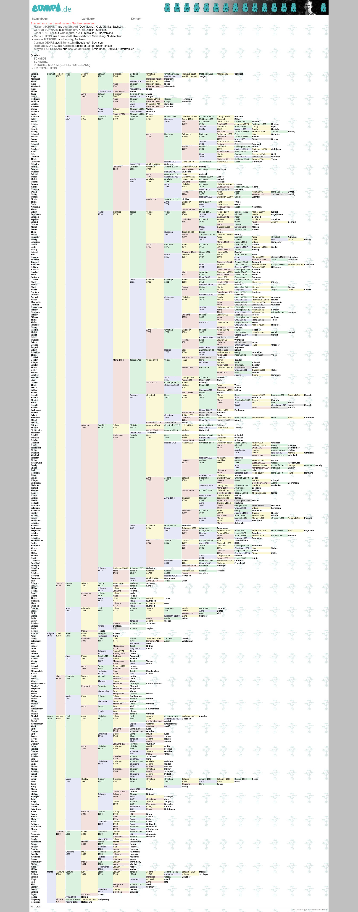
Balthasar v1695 (224, 134)
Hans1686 (166, 396)
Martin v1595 (240, 443)
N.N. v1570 (239, 139)
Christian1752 (134, 85)
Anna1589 (219, 303)
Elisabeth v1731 (153, 86)
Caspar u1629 (206, 540)
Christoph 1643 (206, 443)
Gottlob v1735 (153, 164)
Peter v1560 (257, 159)
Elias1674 (184, 351)
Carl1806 (100, 609)
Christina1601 (221, 552)
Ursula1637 (202, 353)
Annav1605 (220, 536)
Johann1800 (116, 802)
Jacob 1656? (188, 232)
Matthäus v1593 (224, 561)
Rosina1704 (185, 193)
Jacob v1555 (240, 297)
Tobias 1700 (152, 360)
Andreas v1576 (241, 124)
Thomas (275, 131)
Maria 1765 (151, 199)
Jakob (132, 671)
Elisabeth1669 (186, 511)
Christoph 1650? (224, 197)
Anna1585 (237, 466)
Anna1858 (83, 95)
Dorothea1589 (221, 137)
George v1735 (153, 99)
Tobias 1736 (135, 360)
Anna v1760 (135, 96)
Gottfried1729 (150, 281)
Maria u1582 (223, 242)
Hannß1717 (149, 117)
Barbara (117, 656)
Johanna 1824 (104, 91)
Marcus (274, 448)
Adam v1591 (223, 330)
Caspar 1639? (206, 177)
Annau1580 (237, 403)
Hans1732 (148, 436)
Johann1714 (149, 609)
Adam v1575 (258, 535)
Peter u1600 (223, 533)
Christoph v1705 (189, 167)
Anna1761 (115, 818)
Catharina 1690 (171, 385)
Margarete (239, 290)
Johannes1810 (102, 833)
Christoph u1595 (224, 272)
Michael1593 (238, 446)
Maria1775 (201, 205)
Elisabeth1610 (221, 471)
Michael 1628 (205, 413)
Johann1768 (116, 823)
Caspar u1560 (241, 262)
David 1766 (135, 729)
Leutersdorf (70, 26)
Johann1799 (116, 117)
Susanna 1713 (171, 177)
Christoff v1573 (241, 478)
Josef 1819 (103, 656)
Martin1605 (220, 155)
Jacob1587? (220, 298)
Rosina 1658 (188, 413)
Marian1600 (220, 401)
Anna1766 (132, 526)
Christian (203, 169)
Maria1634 (201, 155)
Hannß (149, 598)
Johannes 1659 (189, 528)
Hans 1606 (222, 277)
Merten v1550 (277, 455)
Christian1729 (150, 526)
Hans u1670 (187, 443)
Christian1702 (186, 185)
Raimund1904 (60, 873)
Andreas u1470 (295, 264)
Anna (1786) (119, 114)
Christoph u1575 (242, 269)
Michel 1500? (258, 212)
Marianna (117, 684)
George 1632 (205, 530)
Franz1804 (100, 667)
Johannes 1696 (153, 638)
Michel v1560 (258, 325)
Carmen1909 (59, 833)
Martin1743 (133, 639)
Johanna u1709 (171, 719)
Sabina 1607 (223, 152)
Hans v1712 (187, 179)
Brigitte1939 (50, 634)
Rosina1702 (167, 351)
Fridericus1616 (203, 479)
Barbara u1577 (241, 267)
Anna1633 (201, 557)
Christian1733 (150, 780)
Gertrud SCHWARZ (46, 29)
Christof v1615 (224, 503)
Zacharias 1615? (207, 234)
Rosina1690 (185, 235)
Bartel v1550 (277, 535)
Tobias (167, 360)
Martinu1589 (220, 396)
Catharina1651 (186, 220)
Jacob (255, 129)
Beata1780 (132, 797)
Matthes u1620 (206, 74)
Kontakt (136, 18)
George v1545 (259, 154)
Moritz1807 (101, 843)
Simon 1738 (135, 598)
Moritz (116, 842)
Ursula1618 (220, 506)
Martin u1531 (258, 257)
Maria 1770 (135, 789)
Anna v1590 (222, 365)
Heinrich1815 (102, 853)
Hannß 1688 (170, 116)
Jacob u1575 (240, 264)
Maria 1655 (204, 347)
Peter (237, 134)
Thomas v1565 (241, 136)
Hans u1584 (222, 252)
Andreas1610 (221, 265)
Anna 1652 (204, 322)
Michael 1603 (223, 352)
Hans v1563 (240, 418)
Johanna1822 (102, 589)
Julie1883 (68, 657)
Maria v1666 (187, 392)
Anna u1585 (257, 194)
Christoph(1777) (117, 95)
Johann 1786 (136, 884)
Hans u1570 (240, 533)
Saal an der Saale (79, 49)
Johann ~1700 (188, 872)
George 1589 (240, 505)
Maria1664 (184, 547)
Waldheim (70, 29)
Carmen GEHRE (44, 42)
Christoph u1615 (224, 443)
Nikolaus (256, 485)
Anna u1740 (152, 430)
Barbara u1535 (259, 259)
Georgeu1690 (167, 572)
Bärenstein (68, 42)
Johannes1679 (169, 609)
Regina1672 (185, 461)
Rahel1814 (100, 213)
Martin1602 (220, 255)
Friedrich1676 (168, 245)
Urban (255, 242)
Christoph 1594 (224, 418)
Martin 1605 (222, 337)
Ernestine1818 (102, 735)
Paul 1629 (204, 367)
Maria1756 (132, 105)
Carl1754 (132, 717)
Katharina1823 (102, 672)
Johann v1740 (153, 425)
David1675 (202, 193)
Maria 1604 (222, 515)
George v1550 (259, 302)
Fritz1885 (68, 75)
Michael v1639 (206, 435)
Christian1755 (134, 100)
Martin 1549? (240, 272)
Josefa (101, 711)
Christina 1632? (206, 295)
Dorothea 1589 (224, 493)
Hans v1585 (240, 152)
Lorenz (291, 405)
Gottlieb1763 (150, 180)
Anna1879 (68, 609)
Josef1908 (58, 634)
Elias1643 (184, 213)
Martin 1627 (204, 380)
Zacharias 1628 (206, 350)
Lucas (202, 232)
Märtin (202, 613)
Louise (116, 849)
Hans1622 (201, 396)
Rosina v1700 (170, 576)
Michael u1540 (241, 287)
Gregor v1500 (277, 518)
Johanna (117, 591)
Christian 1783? (120, 568)
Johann (274, 222)
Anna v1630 (222, 327)
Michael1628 (202, 331)
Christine (186, 784)
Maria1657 (184, 273)
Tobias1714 (149, 213)
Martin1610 (220, 519)
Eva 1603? (222, 124)
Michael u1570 (259, 445)
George (167, 99)
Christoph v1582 (242, 310)
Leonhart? (309, 465)
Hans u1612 (205, 608)
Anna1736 (166, 185)
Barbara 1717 (152, 641)
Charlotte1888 (70, 853)
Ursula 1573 (222, 282)
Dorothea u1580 (224, 292)
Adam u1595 (240, 535)
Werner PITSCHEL (46, 39)
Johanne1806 (117, 795)
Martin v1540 (258, 518)
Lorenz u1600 (223, 121)
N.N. (219, 229)
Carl (115, 857)
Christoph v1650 (189, 116)
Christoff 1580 (223, 490)
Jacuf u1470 (294, 395)
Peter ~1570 (223, 212)
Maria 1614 (222, 131)
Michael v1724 (153, 104)
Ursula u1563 (240, 300)
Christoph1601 (221, 547)
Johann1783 (116, 833)
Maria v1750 (135, 111)
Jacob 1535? (258, 157)
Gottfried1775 (117, 213)
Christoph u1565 (224, 234)
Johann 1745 (136, 832)
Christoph (275, 237)
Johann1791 (116, 426)
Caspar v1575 (241, 551)
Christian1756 (150, 168)
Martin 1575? (240, 315)
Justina (220, 144)
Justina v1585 (241, 513)
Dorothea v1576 (259, 483)
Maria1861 (84, 863)
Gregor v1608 (223, 556)
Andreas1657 (186, 255)
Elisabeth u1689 (172, 616)
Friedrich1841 (85, 609)
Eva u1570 (257, 448)
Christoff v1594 (224, 478)
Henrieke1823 (102, 848)
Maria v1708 (187, 169)
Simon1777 (116, 599)
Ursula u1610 (223, 269)
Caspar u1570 (223, 227)
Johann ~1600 (223, 779)
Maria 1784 (118, 360)
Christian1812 (102, 747)
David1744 (132, 735)
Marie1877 (68, 780)
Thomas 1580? (241, 131)
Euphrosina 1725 (154, 721)
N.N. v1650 (204, 428)
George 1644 (188, 377)
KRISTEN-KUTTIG (45, 68)
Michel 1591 (205, 212)
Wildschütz (67, 33)
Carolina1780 (117, 757)
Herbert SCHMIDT (45, 26)
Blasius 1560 (240, 779)
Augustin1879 (70, 677)
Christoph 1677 (171, 382)
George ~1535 (241, 212)
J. (147, 796)
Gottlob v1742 (153, 578)
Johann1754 (133, 609)
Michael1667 (185, 386)
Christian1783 (117, 762)
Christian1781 (134, 168)
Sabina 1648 (223, 187)
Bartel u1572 (240, 530)
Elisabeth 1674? (189, 566)
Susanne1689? (168, 120)
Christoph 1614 (206, 116)
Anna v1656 (187, 367)
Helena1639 (202, 534)
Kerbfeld (68, 45)
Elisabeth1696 (168, 562)
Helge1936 (50, 717)
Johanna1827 (102, 795)
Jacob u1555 (240, 242)
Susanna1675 (186, 316)
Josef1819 (100, 873)
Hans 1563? (240, 332)
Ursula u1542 (223, 249)
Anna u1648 (187, 613)
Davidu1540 (237, 220)
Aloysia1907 (59, 900)
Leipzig (68, 39)
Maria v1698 (170, 76)
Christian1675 (203, 185)
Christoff (221, 119)
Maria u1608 (223, 275)
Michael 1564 (240, 518)
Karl (132, 709)
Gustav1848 (84, 833)
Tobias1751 (133, 213)
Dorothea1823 (102, 890)
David (202, 440)
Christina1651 (186, 419)
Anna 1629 (204, 543)
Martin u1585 (240, 275)
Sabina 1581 (223, 217)
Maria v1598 (240, 129)
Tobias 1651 (187, 415)
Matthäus (238, 282)
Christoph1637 (203, 511)
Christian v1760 (137, 114)
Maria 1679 (187, 357)
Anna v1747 (152, 581)
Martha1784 (133, 180)
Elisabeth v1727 (153, 106)
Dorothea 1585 (241, 473)
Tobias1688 (167, 213)
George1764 (116, 812)
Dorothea (203, 362)
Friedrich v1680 (189, 76)
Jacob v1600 (223, 498)
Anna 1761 (135, 164)
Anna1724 (166, 203)
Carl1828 (100, 863)
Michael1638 (202, 316)
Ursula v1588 (240, 325)
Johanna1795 (117, 730)
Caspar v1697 (188, 177)
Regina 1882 (72, 902)
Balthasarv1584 (203, 135)
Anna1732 (148, 479)
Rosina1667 (185, 148)
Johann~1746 (149, 873)
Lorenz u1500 (277, 395)
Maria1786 (115, 572)
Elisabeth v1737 (153, 101)
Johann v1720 (171, 430)
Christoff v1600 (224, 543)
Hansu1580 (220, 245)
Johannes (203, 528)
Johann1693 (167, 479)
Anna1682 (166, 378)
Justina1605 (202, 215)
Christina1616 (221, 343)
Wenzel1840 (84, 677)
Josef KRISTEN (44, 33)
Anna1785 (115, 100)
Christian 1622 (171, 716)
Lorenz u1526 (258, 395)
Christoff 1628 (205, 490)
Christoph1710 (150, 396)
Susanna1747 (134, 396)
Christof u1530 (278, 465)
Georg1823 (101, 584)
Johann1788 (116, 717)
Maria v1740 (170, 172)
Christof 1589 (223, 495)
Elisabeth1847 (85, 812)
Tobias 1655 (205, 357)
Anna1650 (201, 504)
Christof (255, 513)
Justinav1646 (202, 519)
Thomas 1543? (259, 131)
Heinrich (133, 744)
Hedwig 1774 (119, 653)
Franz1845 (84, 634)
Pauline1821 (101, 858)
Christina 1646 (188, 252)
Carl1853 (83, 117)
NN (147, 749)
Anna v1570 (257, 455)
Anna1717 (148, 135)
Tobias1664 (185, 562)
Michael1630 (202, 148)
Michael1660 (185, 436)
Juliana (116, 709)
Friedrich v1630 (241, 187)
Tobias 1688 (170, 423)
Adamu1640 (220, 193)
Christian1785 (117, 75)
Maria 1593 (222, 488)
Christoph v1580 (242, 400)
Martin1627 (202, 255)
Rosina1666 (185, 531)
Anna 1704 (169, 498)
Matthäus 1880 (73, 899)
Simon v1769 (119, 666)
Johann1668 (185, 780)
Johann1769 (133, 802)
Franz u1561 (258, 320)
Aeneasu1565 (220, 220)
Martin (237, 162)
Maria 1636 (204, 277)
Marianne (117, 689)
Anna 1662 (187, 380)
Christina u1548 (278, 405)
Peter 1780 (118, 583)
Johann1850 (84, 584)
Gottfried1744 (134, 75)
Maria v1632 (205, 563)
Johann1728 (149, 717)
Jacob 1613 (222, 315)
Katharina (102, 636)
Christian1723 (150, 75)
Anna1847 (83, 747)
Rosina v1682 (205, 197)
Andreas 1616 (188, 716)
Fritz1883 (68, 833)
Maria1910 (58, 677)
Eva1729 (148, 541)
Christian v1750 (137, 109)
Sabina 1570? (241, 335)
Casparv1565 (255, 451)
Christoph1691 (169, 281)
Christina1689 (168, 416)
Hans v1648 (222, 204)
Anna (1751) (135, 89)
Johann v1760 (136, 568)
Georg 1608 (204, 252)
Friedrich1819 (102, 426)
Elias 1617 (204, 385)
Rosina (185, 573)
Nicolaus (256, 219)
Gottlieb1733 (168, 180)
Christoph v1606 (224, 367)
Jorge (273, 290)
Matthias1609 (221, 461)
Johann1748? (133, 572)
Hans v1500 (277, 530)
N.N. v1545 (276, 453)
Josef (132, 646)
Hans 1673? (205, 202)
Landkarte (88, 18)
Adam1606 (237, 193)
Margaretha (86, 686)
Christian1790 (117, 747)
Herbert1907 (59, 75)
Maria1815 (100, 599)
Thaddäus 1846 (88, 899)
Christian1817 (102, 717)
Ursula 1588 (240, 320)
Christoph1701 (186, 203)
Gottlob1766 (133, 436)
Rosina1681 (185, 341)
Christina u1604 (224, 262)
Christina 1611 (224, 159)
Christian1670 (186, 298)
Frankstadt (65, 36)
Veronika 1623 (206, 285)
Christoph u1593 (242, 317)
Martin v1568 (240, 302)
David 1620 (222, 322)
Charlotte (117, 859)
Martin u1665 (188, 571)
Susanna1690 (168, 233)
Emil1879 (68, 717)
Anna (254, 222)
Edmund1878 (70, 873)
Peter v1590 (240, 355)
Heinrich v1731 (153, 84)
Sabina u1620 (205, 390)
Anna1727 (148, 331)
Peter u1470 (294, 518)
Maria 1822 (103, 839)
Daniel (167, 618)
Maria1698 (167, 529)
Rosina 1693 (170, 162)
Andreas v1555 (259, 124)
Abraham (221, 458)
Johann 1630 (205, 779)
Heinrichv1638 (203, 499)
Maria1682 (167, 255)
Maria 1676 (204, 189)
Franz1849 (84, 717)
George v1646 (206, 425)
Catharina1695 (169, 298)
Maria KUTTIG (43, 36)
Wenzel (101, 676)
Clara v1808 (118, 91)
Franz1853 (84, 657)
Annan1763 (133, 579)
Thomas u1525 (259, 493)
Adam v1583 (240, 515)
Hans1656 (184, 396)
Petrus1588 (237, 461)
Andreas (134, 583)
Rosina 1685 (188, 440)
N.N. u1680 (187, 425)
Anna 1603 (222, 372)
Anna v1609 (222, 558)
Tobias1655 (185, 281)
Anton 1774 (118, 651)
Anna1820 (100, 110)
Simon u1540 (240, 229)
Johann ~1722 (171, 872)
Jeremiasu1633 (203, 273)
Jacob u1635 (205, 162)
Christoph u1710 (172, 425)
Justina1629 (202, 143)
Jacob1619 (202, 298)
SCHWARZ (41, 61)
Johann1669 (185, 479)
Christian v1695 (171, 74)
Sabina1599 (220, 333)
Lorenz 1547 (240, 121)
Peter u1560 (258, 473)
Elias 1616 (222, 340)
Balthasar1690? (168, 135)
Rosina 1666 (188, 490)
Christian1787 (117, 780)
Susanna (186, 182)
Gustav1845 (84, 780)
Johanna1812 (102, 652)
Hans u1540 (277, 473)
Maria (219, 224)
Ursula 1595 (240, 508)
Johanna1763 (134, 752)
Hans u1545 (277, 192)
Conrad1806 (101, 812)
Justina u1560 (258, 463)
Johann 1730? (171, 167)
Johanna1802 (117, 168)
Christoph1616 (203, 245)
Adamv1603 (220, 511)
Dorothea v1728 (153, 79)
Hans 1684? (170, 525)
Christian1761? (134, 426)
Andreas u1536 (259, 264)
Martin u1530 (258, 418)
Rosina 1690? (188, 209)
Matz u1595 (222, 74)
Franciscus (239, 277)
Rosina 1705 (170, 443)
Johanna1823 (102, 569)
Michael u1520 (278, 312)
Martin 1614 (204, 418)
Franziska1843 (85, 639)
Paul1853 (83, 853)
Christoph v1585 (224, 307)
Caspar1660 (185, 541)
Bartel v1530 (258, 332)
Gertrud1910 (59, 584)
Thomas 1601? (224, 530)
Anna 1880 (71, 897)
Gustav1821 (101, 780)
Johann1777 (116, 609)
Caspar (167, 101)
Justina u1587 (241, 247)
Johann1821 (101, 75)
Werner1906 (59, 717)
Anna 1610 (222, 355)
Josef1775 (115, 639)
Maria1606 (201, 228)
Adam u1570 (240, 254)
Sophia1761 (133, 725)
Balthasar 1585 (241, 159)
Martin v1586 (223, 280)
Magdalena (135, 648)
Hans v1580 (240, 470)
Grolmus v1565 (241, 280)
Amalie (101, 626)
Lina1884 (68, 117)
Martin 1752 (135, 603)
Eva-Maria (151, 804)
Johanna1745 (134, 740)
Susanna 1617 (206, 485)
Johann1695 (167, 541)
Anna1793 (115, 672)
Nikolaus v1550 (241, 485)
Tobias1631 (202, 547)
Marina (133, 673)
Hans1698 (166, 436)
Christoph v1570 (260, 149)
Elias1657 (201, 341)
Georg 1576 (222, 485)
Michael (238, 214)
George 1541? (224, 214)
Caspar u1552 (241, 493)
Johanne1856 (85, 426)
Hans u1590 (240, 558)
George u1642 (224, 189)
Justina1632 (202, 308)
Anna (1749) (135, 81)
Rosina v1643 (205, 475)
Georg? (291, 465)
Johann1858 (84, 75)
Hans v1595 (240, 126)
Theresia (117, 678)
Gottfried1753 (134, 117)
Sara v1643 (204, 438)
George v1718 (171, 174)
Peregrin (102, 633)
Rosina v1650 (205, 458)
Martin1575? (220, 288)
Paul (236, 362)
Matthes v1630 (206, 119)
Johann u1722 (171, 199)
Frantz (237, 330)
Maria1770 (115, 828)
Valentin (220, 295)
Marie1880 (68, 697)
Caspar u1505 (278, 257)
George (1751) (137, 94)
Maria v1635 (205, 495)
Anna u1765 (135, 433)
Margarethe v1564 (260, 468)
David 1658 (187, 119)
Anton (115, 658)
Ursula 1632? (205, 410)
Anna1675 (219, 318)
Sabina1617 (202, 238)
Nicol (290, 239)
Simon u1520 (258, 297)
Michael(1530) (238, 238)
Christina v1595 (241, 345)
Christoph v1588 (242, 147)
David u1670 (188, 162)
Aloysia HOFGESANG (48, 49)
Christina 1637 (206, 337)
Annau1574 (237, 258)
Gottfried (150, 724)
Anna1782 (115, 85)
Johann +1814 (136, 761)
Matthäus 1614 (206, 561)
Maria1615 (219, 446)
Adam (274, 483)
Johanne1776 (117, 604)
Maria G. (150, 726)
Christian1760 (134, 770)
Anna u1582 (240, 312)
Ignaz (115, 701)
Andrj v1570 (257, 443)
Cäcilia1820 (101, 659)
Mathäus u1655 (189, 74)
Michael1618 (202, 288)
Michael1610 (202, 281)
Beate (115, 869)
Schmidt (51, 74)
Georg (237, 352)
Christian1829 (102, 117)
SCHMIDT (40, 58)
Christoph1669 (186, 331)
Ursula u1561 (240, 370)
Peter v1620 (222, 428)
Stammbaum (40, 18)
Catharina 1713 (153, 423)
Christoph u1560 (260, 247)
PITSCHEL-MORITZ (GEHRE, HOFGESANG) (62, 65)
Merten (255, 287)
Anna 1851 (86, 894)
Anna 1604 (222, 500)
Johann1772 (116, 110)
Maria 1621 (204, 420)
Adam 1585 (257, 192)
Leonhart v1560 (259, 465)
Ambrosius (239, 488)
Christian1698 (168, 780)
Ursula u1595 (240, 538)
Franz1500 (255, 238)
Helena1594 (220, 481)
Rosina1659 (185, 288)
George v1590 (223, 116)
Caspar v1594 (241, 322)
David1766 (115, 735)
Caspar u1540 (278, 450)
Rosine (149, 766)
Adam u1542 (258, 515)
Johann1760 (133, 780)
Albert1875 (68, 634)
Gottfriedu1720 (150, 572)
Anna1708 (148, 245)
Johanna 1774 (136, 731)
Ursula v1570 (240, 157)
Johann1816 (101, 95)
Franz (219, 385)
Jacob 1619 (222, 347)
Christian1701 (168, 331)
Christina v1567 (241, 548)
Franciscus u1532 (260, 300)
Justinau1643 (202, 127)
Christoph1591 (203, 220)
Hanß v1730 (152, 81)
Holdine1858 (85, 843)
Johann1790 (116, 873)
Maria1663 (184, 122)
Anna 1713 (151, 382)
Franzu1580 (220, 238)
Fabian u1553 (258, 267)
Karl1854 (83, 873)
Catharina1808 (102, 823)
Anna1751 (132, 281)
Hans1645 (184, 245)
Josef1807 (100, 639)
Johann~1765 (133, 873)
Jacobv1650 (184, 609)
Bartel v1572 (223, 142)
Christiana (151, 799)
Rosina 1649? (223, 207)
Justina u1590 (241, 149)
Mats (254, 282)
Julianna (117, 699)
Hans (254, 134)
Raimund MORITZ (45, 45)
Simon (255, 139)
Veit (254, 402)
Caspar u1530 (259, 370)
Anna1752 (148, 175)
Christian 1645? (224, 184)
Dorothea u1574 (242, 553)
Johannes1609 (221, 148)
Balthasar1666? (186, 135)
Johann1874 (69, 584)
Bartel (274, 332)
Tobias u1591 (223, 410)
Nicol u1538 (240, 244)
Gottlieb (150, 761)
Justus (133, 817)
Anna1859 (83, 667)
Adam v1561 (258, 310)
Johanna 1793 (119, 791)
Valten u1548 (258, 312)
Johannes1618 (221, 127)
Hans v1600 (222, 162)
